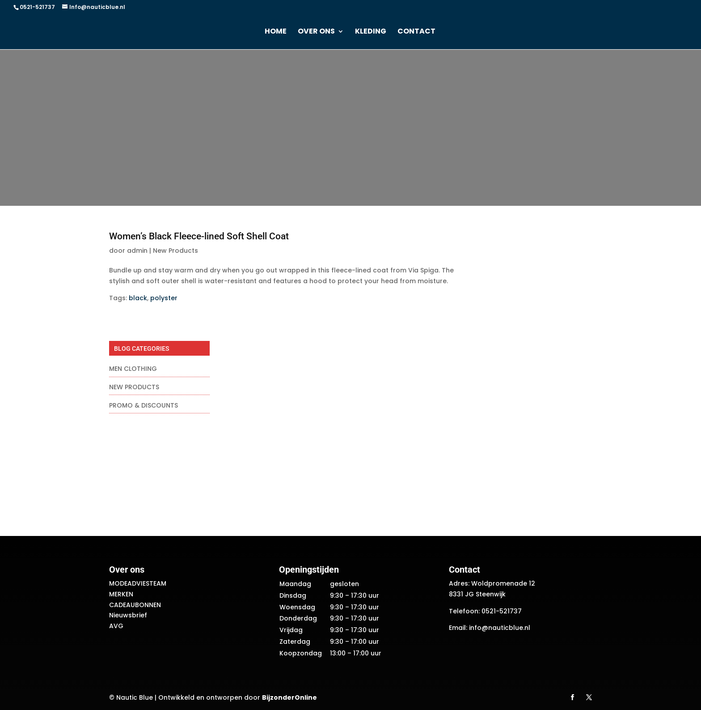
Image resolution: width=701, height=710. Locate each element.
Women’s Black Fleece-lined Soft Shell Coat (199, 236)
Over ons (316, 32)
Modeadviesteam (137, 583)
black (138, 297)
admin (137, 250)
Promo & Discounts (143, 405)
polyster (163, 297)
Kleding (370, 32)
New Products (175, 250)
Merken (121, 594)
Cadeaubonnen (135, 604)
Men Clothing (133, 368)
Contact (416, 32)
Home (276, 32)
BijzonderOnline (289, 697)
